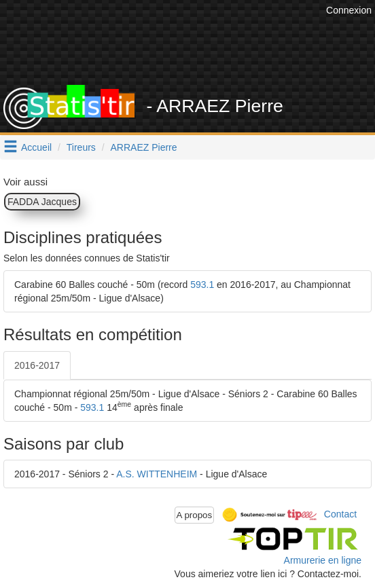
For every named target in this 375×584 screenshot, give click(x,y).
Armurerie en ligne (322, 560)
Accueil (36, 147)
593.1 (202, 284)
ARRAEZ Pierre (144, 147)
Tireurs (81, 147)
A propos (195, 515)
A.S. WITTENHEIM (156, 474)
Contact (340, 514)
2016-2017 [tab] (37, 365)
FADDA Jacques (42, 201)
